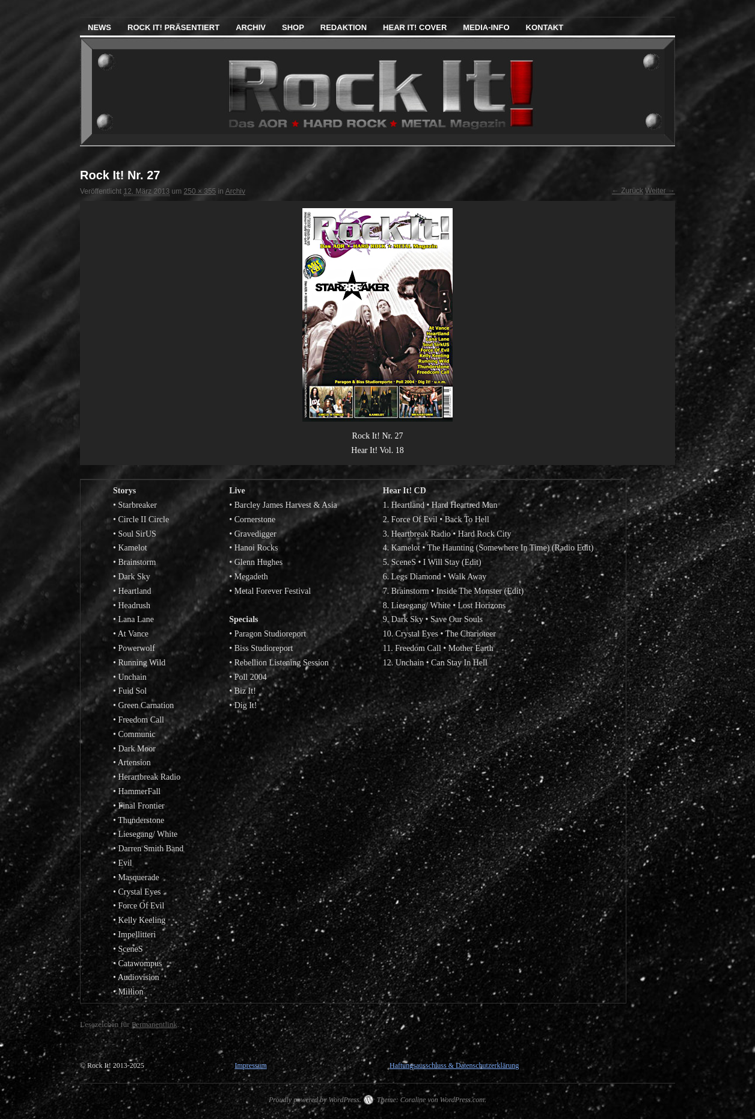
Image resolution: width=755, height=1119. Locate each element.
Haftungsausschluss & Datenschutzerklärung (454, 1065)
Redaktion (343, 27)
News (99, 27)
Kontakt (545, 27)
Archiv (251, 27)
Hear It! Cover (415, 27)
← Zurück (627, 190)
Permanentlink (154, 1024)
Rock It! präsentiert (173, 27)
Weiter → (660, 190)
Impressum (250, 1065)
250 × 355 (200, 191)
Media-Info (486, 27)
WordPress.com (462, 1100)
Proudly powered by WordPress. (315, 1100)
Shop (293, 27)
